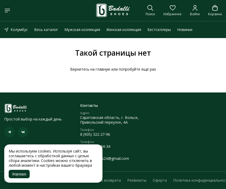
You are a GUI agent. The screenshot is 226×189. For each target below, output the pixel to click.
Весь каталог (46, 29)
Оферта (160, 180)
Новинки (184, 29)
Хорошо (19, 173)
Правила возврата (104, 180)
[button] (172, 10)
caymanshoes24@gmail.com (104, 158)
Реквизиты (136, 180)
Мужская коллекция (82, 29)
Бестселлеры (159, 29)
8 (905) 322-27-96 (95, 134)
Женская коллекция (123, 29)
